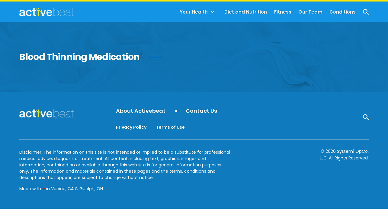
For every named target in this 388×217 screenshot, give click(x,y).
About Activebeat (140, 111)
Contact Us (201, 111)
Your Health (194, 11)
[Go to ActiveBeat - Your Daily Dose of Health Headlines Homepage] (46, 12)
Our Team (310, 11)
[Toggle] (212, 12)
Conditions (342, 11)
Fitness (282, 11)
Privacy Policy (131, 127)
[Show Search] (366, 12)
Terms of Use (170, 127)
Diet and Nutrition (245, 11)
